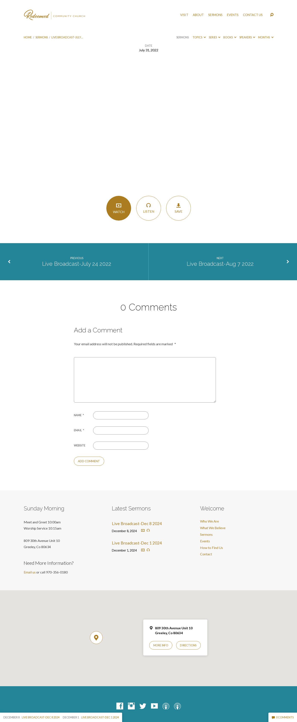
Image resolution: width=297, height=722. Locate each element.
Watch (119, 208)
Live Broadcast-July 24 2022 (76, 264)
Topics (199, 37)
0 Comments (283, 717)
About (198, 14)
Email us (30, 572)
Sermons (215, 14)
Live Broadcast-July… (67, 37)
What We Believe (212, 528)
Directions (188, 645)
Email (79, 430)
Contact (206, 554)
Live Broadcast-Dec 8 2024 (137, 523)
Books (229, 37)
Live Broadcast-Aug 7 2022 (220, 264)
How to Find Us (211, 548)
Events (232, 14)
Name (79, 415)
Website (79, 445)
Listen (149, 207)
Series (214, 37)
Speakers (247, 37)
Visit (184, 14)
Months (265, 37)
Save (178, 208)
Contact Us (253, 14)
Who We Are (209, 521)
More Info (160, 645)
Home (28, 37)
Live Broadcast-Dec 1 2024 (137, 542)
